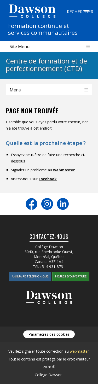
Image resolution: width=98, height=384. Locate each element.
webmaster (64, 169)
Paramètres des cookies (49, 334)
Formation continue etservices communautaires (43, 29)
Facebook (48, 178)
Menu (15, 90)
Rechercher (86, 12)
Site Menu (20, 46)
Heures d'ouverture (71, 276)
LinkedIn (63, 204)
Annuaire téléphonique (30, 276)
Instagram (47, 204)
